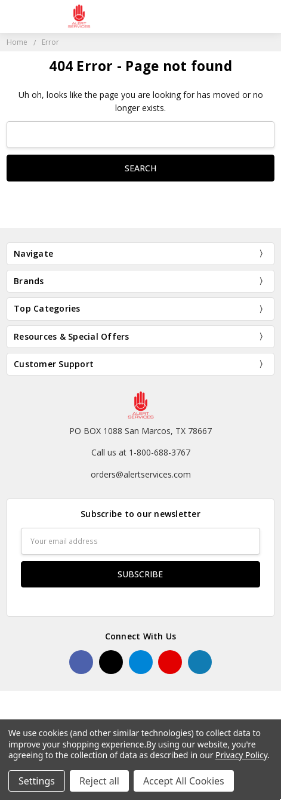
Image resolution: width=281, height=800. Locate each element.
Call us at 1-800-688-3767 (140, 452)
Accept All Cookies (183, 780)
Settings (36, 780)
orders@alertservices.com (141, 474)
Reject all (99, 780)
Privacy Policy (241, 755)
